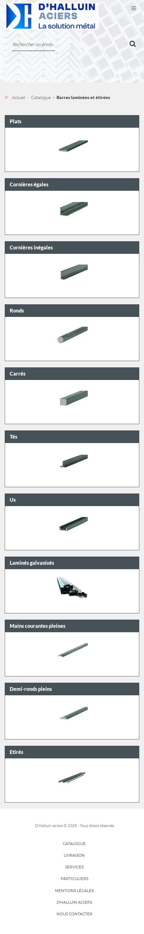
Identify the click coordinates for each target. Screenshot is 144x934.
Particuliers (74, 878)
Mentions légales (74, 890)
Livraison (74, 855)
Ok (133, 44)
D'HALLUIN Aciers (74, 902)
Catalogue (74, 843)
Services (74, 867)
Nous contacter (74, 914)
